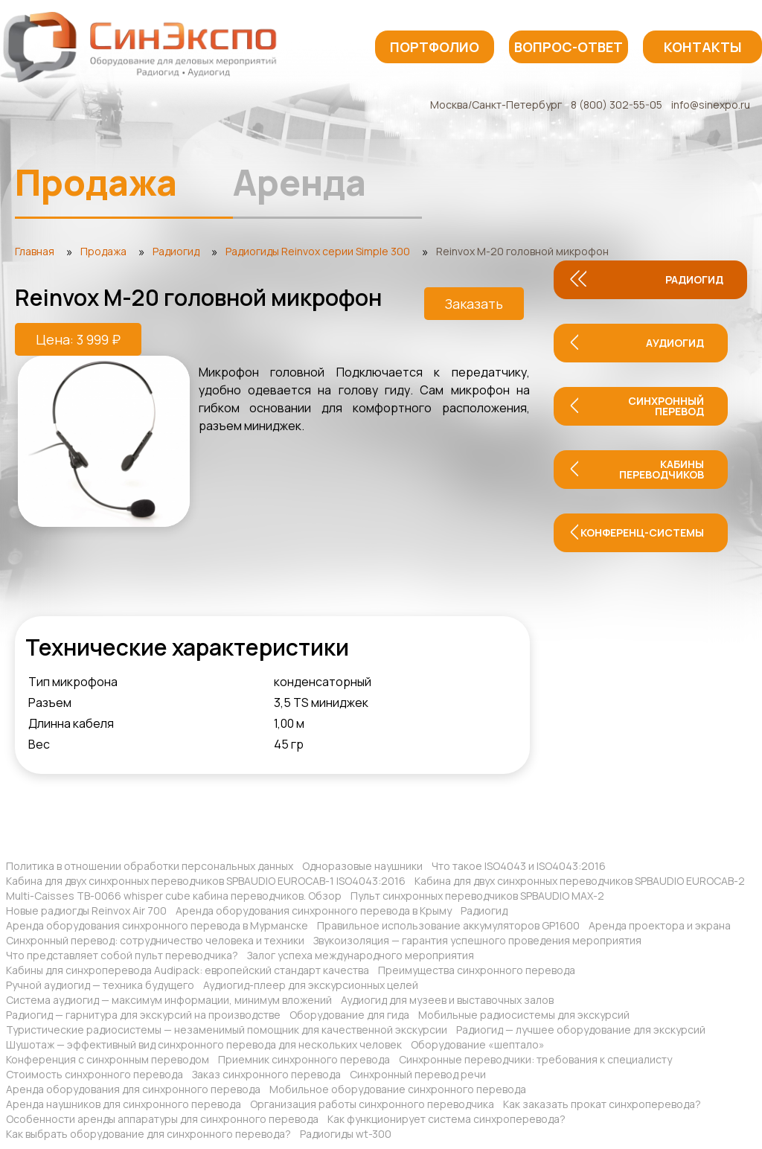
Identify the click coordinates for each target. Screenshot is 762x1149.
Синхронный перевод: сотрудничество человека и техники (155, 940)
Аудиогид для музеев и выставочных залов (447, 1000)
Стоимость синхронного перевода (94, 1074)
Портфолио (434, 47)
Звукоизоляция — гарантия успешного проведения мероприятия (477, 940)
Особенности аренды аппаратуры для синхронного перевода (162, 1119)
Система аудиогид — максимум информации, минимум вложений (169, 1000)
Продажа (96, 182)
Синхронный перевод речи (418, 1074)
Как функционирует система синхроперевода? (446, 1119)
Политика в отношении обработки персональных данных (149, 866)
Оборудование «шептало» (478, 1044)
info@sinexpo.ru (710, 104)
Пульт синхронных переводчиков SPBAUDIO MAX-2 (477, 896)
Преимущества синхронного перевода (476, 970)
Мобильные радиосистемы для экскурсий (524, 1015)
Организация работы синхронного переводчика (372, 1104)
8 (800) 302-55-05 (616, 104)
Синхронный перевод (666, 406)
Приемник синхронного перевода (304, 1059)
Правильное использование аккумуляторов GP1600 (448, 925)
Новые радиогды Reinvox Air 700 (86, 910)
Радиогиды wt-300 (345, 1134)
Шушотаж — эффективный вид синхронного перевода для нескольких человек (204, 1044)
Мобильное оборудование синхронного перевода (397, 1089)
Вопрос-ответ (568, 47)
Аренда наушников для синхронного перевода (123, 1104)
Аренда (299, 182)
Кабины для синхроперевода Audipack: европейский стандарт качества (187, 970)
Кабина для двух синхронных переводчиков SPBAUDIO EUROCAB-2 (579, 881)
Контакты (703, 47)
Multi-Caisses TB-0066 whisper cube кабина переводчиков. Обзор (174, 896)
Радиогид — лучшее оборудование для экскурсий (580, 1029)
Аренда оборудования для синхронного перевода (133, 1089)
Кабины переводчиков (661, 469)
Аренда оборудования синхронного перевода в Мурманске (157, 925)
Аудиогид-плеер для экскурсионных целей (310, 985)
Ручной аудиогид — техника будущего (100, 985)
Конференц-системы (642, 532)
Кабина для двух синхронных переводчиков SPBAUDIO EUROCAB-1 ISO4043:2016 (206, 881)
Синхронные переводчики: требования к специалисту (535, 1059)
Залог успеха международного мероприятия (360, 955)
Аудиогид (675, 343)
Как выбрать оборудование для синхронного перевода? (148, 1134)
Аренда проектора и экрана (660, 925)
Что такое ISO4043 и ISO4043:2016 (519, 866)
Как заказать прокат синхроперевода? (602, 1104)
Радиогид (694, 279)
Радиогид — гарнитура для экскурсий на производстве (143, 1015)
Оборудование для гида (349, 1015)
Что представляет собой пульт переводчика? (122, 955)
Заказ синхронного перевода (266, 1074)
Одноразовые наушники (362, 866)
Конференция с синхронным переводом (107, 1059)
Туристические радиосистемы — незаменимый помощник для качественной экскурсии (226, 1029)
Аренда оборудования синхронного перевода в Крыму (314, 910)
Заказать (474, 304)
